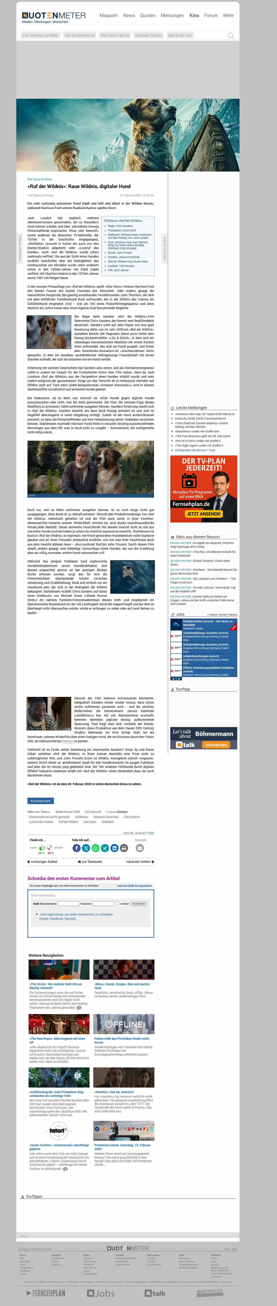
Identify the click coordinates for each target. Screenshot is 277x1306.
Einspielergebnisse (188, 1264)
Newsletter (25, 1261)
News (129, 15)
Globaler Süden (148, 35)
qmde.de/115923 (144, 832)
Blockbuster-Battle (188, 1267)
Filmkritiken (73, 1282)
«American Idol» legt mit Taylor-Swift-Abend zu (205, 414)
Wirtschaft (88, 1264)
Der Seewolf (93, 811)
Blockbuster (141, 1282)
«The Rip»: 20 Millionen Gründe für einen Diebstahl (202, 553)
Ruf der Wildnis (68, 822)
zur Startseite (90, 861)
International (90, 1267)
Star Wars (90, 822)
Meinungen (172, 15)
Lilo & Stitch (132, 817)
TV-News (87, 1258)
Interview (56, 1264)
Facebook (25, 1270)
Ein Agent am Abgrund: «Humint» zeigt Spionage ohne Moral (202, 544)
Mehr (228, 15)
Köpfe (86, 1270)
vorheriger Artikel (42, 861)
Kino (194, 15)
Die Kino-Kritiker (187, 1261)
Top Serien (226, 1282)
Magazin (109, 15)
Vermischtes (89, 1261)
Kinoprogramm (187, 1282)
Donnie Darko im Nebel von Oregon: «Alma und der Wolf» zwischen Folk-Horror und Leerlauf (202, 600)
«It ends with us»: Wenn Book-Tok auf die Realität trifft (203, 589)
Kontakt (215, 1264)
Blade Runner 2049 (68, 811)
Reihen (55, 1261)
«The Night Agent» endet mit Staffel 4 (199, 445)
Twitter (23, 1273)
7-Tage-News (26, 1267)
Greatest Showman (106, 817)
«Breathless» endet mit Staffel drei (197, 431)
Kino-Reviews (154, 1264)
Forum (211, 15)
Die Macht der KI (115, 35)
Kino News (29, 1282)
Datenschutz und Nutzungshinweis (220, 1269)
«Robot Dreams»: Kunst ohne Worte (200, 562)
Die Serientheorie (79, 35)
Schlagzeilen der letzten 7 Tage (195, 450)
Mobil (23, 1264)
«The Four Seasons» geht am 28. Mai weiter (203, 436)
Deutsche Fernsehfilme (207, 1282)
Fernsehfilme (155, 1282)
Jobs (213, 1261)
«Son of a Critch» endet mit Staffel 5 (198, 441)
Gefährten (81, 817)
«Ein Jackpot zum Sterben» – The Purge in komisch (203, 580)
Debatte (151, 1258)
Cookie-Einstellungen (222, 1273)
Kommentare (40, 801)
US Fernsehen (87, 1282)
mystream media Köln (204, 624)
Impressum (216, 1276)
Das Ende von (180, 35)
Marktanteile (121, 1261)
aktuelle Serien (170, 1282)
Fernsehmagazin (56, 1282)
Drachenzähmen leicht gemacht (49, 817)
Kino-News (184, 1258)
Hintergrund (58, 1258)
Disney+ (67, 741)
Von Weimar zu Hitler (40, 35)
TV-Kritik (151, 1261)
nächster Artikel (140, 861)
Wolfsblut (108, 822)
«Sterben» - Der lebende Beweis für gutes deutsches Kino (203, 571)
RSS (22, 1258)
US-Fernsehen (90, 1273)
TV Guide (128, 1282)
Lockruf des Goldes (41, 822)
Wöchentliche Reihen (126, 1258)
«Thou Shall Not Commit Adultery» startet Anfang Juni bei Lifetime (201, 425)
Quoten (147, 15)
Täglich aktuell (123, 1264)
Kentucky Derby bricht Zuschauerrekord (200, 418)
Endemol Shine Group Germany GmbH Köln (200, 636)
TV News (100, 1282)
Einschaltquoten (114, 1282)
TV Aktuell (41, 1282)
